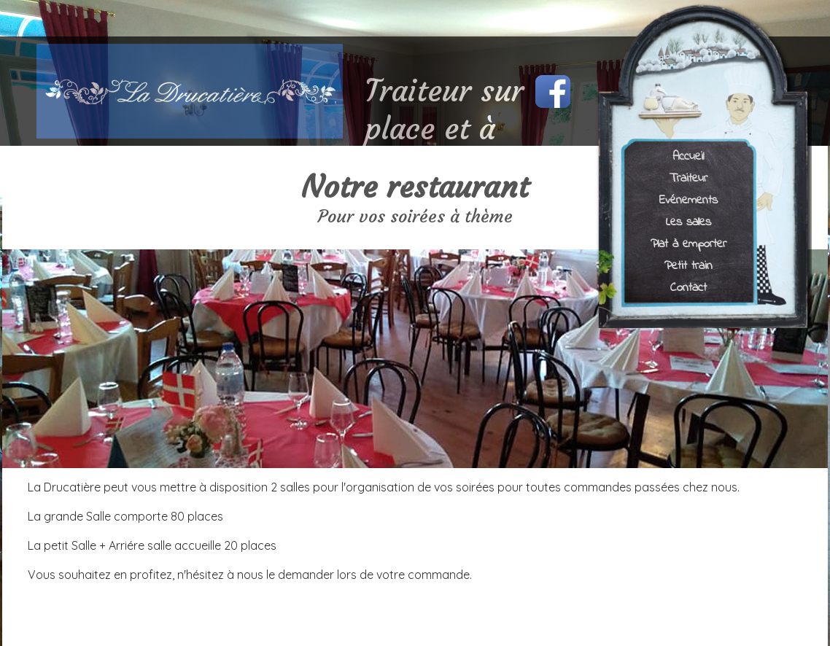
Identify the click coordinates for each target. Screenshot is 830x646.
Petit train (688, 265)
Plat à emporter (688, 243)
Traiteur (688, 177)
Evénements (688, 199)
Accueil (688, 156)
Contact (688, 287)
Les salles (688, 221)
